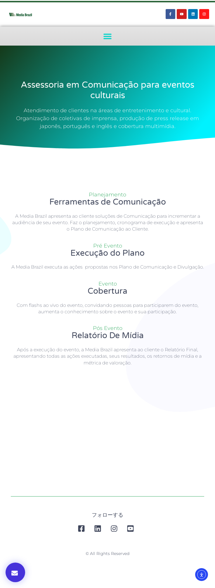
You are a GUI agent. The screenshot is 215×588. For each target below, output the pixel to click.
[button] (107, 36)
